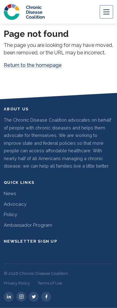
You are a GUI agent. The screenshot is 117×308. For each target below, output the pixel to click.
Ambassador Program (28, 225)
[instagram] (21, 297)
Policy (10, 214)
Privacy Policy (17, 282)
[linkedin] (9, 297)
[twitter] (34, 297)
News (10, 193)
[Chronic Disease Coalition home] (24, 12)
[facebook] (46, 297)
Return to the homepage (33, 65)
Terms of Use (49, 282)
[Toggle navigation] (106, 12)
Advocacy (15, 204)
